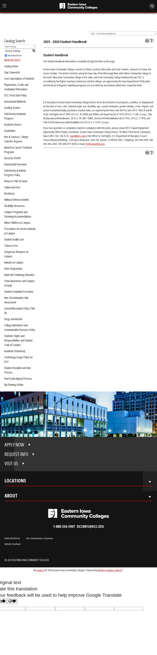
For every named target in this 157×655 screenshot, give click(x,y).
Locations (15, 481)
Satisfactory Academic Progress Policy (15, 172)
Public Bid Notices (12, 538)
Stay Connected (12, 72)
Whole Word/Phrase (15, 55)
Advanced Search (12, 60)
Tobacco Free (11, 246)
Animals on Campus (13, 262)
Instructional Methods (15, 101)
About (11, 496)
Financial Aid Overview (15, 164)
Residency (9, 193)
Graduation (9, 131)
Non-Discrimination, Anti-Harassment (16, 300)
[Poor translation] (12, 601)
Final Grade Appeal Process (18, 378)
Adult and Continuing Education (19, 275)
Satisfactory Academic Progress (15, 116)
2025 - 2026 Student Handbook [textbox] (103, 33)
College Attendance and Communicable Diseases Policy (19, 327)
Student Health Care (14, 239)
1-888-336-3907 (64, 526)
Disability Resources (14, 206)
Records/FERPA (12, 158)
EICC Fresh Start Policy (15, 95)
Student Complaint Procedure (18, 292)
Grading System (12, 108)
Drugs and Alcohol (13, 319)
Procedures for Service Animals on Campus (20, 231)
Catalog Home (11, 66)
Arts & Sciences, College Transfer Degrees (16, 139)
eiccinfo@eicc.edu (90, 526)
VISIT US (11, 463)
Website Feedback (13, 544)
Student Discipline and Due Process (17, 370)
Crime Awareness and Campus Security (19, 283)
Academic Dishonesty (15, 351)
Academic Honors (13, 124)
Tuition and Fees (12, 187)
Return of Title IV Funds (15, 181)
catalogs (40, 570)
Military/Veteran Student (16, 200)
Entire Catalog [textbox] (10, 46)
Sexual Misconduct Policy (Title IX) (19, 310)
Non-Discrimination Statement (39, 538)
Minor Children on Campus (17, 223)
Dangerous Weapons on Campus (16, 254)
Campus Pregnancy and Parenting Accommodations (17, 214)
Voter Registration (13, 269)
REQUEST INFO (16, 454)
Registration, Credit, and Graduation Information (16, 87)
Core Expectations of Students (19, 78)
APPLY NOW (14, 444)
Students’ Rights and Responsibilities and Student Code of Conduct (18, 340)
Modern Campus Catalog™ (110, 570)
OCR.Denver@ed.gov (95, 144)
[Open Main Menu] (4, 6)
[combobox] (123, 33)
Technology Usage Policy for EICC (18, 359)
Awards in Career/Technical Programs (18, 149)
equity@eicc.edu (77, 136)
